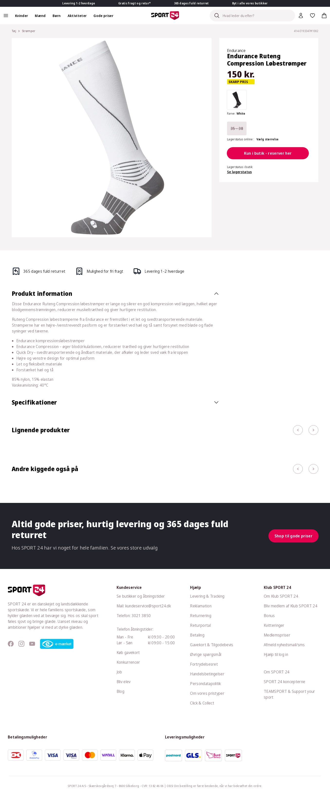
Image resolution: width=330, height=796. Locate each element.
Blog (120, 691)
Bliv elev (124, 681)
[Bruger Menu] (301, 15)
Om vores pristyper (207, 693)
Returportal (200, 625)
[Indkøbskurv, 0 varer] (324, 15)
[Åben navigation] (6, 15)
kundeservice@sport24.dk (148, 606)
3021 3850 (141, 615)
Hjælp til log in (276, 654)
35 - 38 (236, 128)
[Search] (252, 15)
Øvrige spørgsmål (205, 654)
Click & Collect (202, 703)
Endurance (236, 50)
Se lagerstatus (239, 171)
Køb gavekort (128, 652)
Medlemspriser (277, 635)
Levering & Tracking (207, 596)
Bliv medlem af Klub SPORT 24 (290, 606)
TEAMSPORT (275, 691)
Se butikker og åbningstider (141, 596)
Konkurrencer (128, 662)
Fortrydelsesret (204, 664)
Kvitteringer (274, 625)
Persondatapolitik (205, 683)
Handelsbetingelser (207, 674)
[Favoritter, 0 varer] (312, 15)
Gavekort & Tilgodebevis (211, 644)
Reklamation (200, 606)
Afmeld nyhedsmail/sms (284, 644)
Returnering (200, 615)
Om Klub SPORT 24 (281, 596)
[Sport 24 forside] (165, 15)
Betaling (197, 635)
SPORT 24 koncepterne (284, 681)
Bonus (269, 615)
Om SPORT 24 (277, 672)
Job (119, 672)
